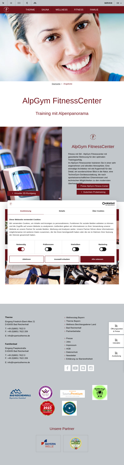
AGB (68, 349)
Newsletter (71, 355)
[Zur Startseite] (6, 9)
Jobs (68, 342)
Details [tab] (62, 211)
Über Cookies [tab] (98, 211)
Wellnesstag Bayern (75, 317)
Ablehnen (26, 259)
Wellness (61, 9)
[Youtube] (75, 368)
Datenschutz (72, 352)
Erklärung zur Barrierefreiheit (79, 359)
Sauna (45, 9)
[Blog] (83, 368)
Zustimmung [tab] (25, 211)
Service (108, 3)
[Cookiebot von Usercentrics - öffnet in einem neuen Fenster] (104, 204)
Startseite (56, 84)
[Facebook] (67, 368)
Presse (69, 338)
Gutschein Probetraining (94, 192)
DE (118, 3)
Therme (30, 9)
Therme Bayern (73, 321)
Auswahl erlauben (62, 259)
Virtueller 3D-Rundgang (25, 193)
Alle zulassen (97, 259)
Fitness (78, 9)
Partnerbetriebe (73, 331)
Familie (94, 9)
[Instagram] (91, 368)
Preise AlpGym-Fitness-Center (94, 186)
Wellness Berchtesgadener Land (81, 324)
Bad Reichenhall (73, 328)
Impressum (71, 345)
